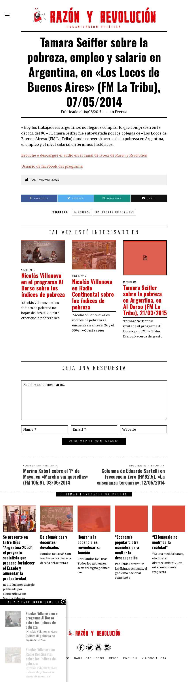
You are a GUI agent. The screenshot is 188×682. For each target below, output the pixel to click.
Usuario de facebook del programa (52, 166)
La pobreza (82, 212)
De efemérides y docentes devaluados (53, 542)
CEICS (114, 658)
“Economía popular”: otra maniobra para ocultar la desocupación (127, 547)
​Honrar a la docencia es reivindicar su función (89, 544)
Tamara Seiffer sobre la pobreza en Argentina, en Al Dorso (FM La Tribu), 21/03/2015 (145, 300)
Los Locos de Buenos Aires (114, 212)
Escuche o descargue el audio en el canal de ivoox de (84, 155)
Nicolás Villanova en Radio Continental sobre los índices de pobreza (93, 294)
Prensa (121, 112)
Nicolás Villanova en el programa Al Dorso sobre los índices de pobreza (43, 285)
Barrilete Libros (89, 658)
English (130, 658)
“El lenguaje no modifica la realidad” (164, 542)
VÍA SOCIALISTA (154, 658)
